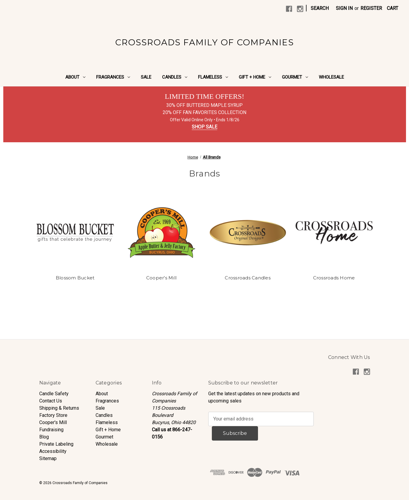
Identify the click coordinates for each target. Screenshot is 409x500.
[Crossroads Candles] (247, 232)
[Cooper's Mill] (161, 232)
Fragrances (113, 77)
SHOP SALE (204, 127)
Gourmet (295, 77)
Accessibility (53, 451)
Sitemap (48, 458)
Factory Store (53, 415)
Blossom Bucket (75, 278)
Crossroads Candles (248, 278)
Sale (146, 77)
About (75, 77)
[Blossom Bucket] (75, 232)
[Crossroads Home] (334, 232)
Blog (44, 437)
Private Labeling (56, 444)
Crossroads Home (334, 278)
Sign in (344, 8)
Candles (174, 77)
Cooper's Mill (161, 278)
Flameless (213, 77)
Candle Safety (54, 393)
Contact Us (50, 401)
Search (320, 8)
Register (371, 8)
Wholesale (331, 77)
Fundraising (51, 429)
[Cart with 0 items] (392, 8)
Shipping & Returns (59, 408)
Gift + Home (255, 77)
